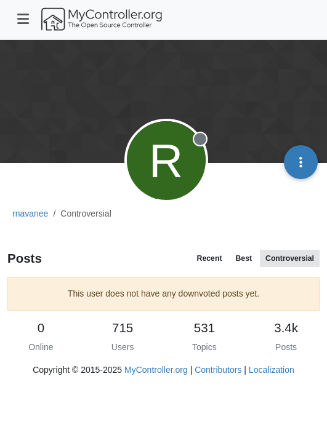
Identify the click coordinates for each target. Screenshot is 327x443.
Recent (209, 258)
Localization (271, 370)
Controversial (289, 258)
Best (243, 258)
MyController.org (156, 370)
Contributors (218, 370)
